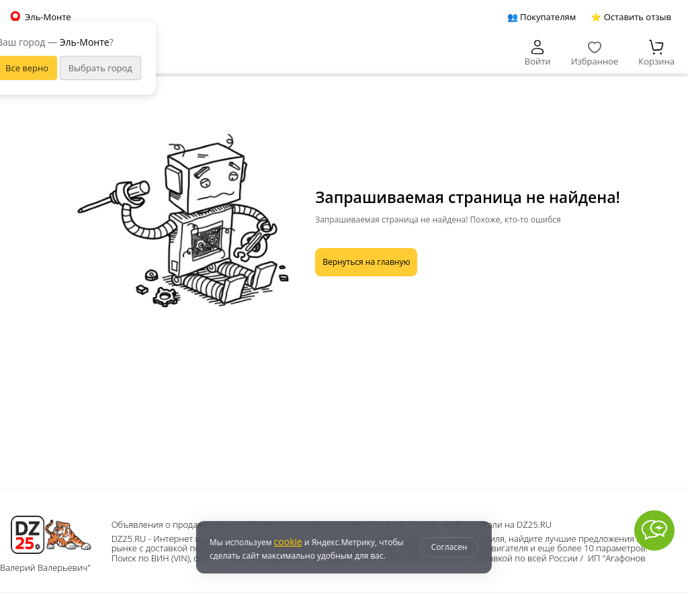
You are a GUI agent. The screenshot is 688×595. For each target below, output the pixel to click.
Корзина (656, 53)
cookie (287, 541)
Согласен (449, 547)
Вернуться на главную (366, 262)
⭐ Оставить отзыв (631, 17)
